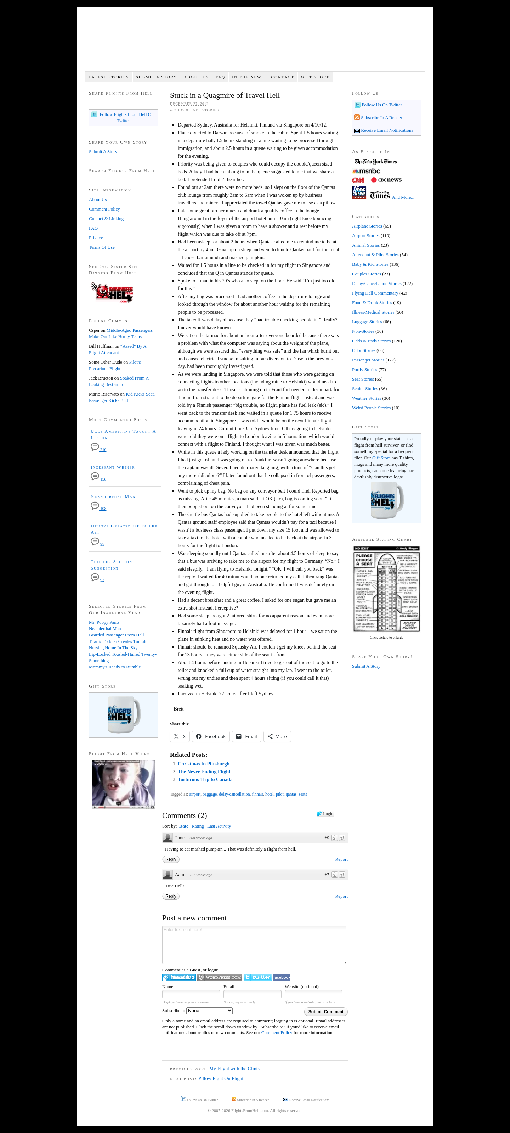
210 (98, 450)
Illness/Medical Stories (373, 312)
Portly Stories (364, 369)
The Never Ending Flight (204, 771)
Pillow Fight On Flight (220, 1078)
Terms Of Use (102, 247)
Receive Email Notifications (386, 130)
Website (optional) (302, 986)
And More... (403, 197)
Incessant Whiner (113, 467)
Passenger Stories (368, 360)
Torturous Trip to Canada (205, 779)
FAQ (220, 77)
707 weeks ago (200, 875)
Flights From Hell (255, 43)
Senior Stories (365, 388)
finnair (257, 794)
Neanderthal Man (113, 496)
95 (97, 544)
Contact (282, 77)
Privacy (96, 237)
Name (167, 986)
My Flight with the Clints (234, 1068)
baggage (210, 794)
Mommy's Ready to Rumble (115, 666)
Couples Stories (366, 273)
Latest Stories (109, 77)
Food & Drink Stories (372, 302)
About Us (196, 77)
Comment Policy (277, 1032)
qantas (291, 794)
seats (303, 794)
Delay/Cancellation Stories (377, 283)
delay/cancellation (234, 794)
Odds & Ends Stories (196, 110)
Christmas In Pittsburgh (204, 764)
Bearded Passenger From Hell (116, 635)
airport (194, 794)
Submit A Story (156, 77)
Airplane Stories (367, 226)
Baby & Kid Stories (370, 264)
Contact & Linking (106, 218)
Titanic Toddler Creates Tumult (118, 641)
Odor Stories (363, 350)
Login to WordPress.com (219, 977)
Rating (198, 826)
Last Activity (219, 826)
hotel (269, 794)
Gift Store (315, 77)
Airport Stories (366, 235)
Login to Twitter (258, 977)
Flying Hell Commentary (375, 293)
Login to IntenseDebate (179, 977)
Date (183, 826)
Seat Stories (363, 379)
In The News (248, 77)
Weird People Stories (371, 407)
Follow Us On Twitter (381, 104)
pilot (280, 794)
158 (98, 479)
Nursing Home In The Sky (113, 647)
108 (98, 508)
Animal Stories (366, 245)
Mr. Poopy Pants (104, 622)
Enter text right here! (254, 945)
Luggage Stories (367, 321)
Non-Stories (363, 331)
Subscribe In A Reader (381, 117)
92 (97, 580)
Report (341, 859)
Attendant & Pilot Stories (375, 254)
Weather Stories (366, 398)
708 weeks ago (200, 838)
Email (228, 986)
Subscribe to (197, 1010)
